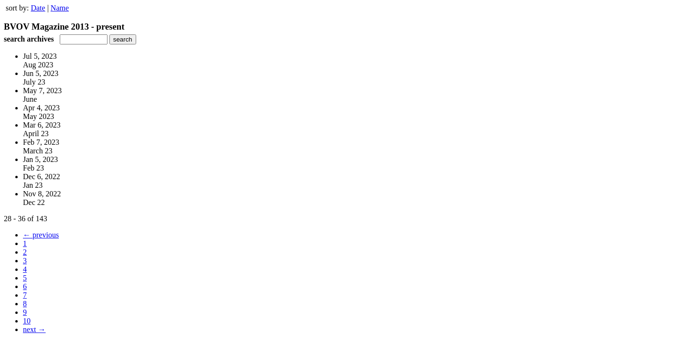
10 (27, 321)
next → (34, 329)
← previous (41, 235)
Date (38, 8)
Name (60, 8)
